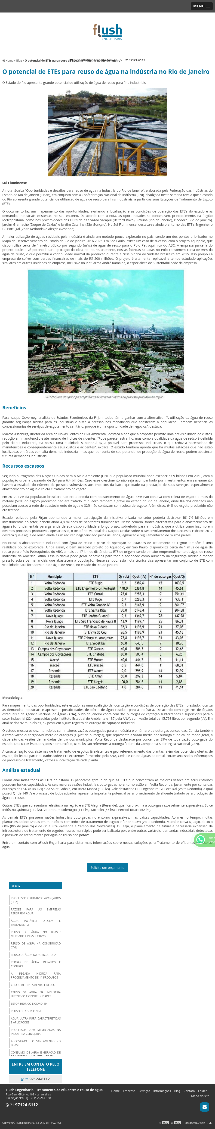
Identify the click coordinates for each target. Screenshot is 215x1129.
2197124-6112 (135, 60)
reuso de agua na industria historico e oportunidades (36, 994)
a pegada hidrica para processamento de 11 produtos (36, 975)
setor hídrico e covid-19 (29, 1004)
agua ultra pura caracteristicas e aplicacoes (36, 1020)
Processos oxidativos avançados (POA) (36, 900)
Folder (202, 1091)
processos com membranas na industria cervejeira (36, 1032)
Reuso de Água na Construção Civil (36, 945)
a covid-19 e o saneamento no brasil (36, 1043)
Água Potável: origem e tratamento (36, 923)
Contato (189, 1091)
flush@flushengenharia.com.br (93, 60)
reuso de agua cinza (26, 1011)
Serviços (144, 1091)
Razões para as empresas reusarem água (36, 911)
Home (115, 1091)
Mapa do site (200, 1096)
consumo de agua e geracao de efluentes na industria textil (36, 1054)
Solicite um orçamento (108, 867)
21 (35, 1079)
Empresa (129, 1091)
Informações (162, 1091)
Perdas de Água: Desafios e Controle (36, 964)
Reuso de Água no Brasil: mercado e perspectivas (36, 934)
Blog (15, 885)
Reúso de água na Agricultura (33, 955)
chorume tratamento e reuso (33, 985)
